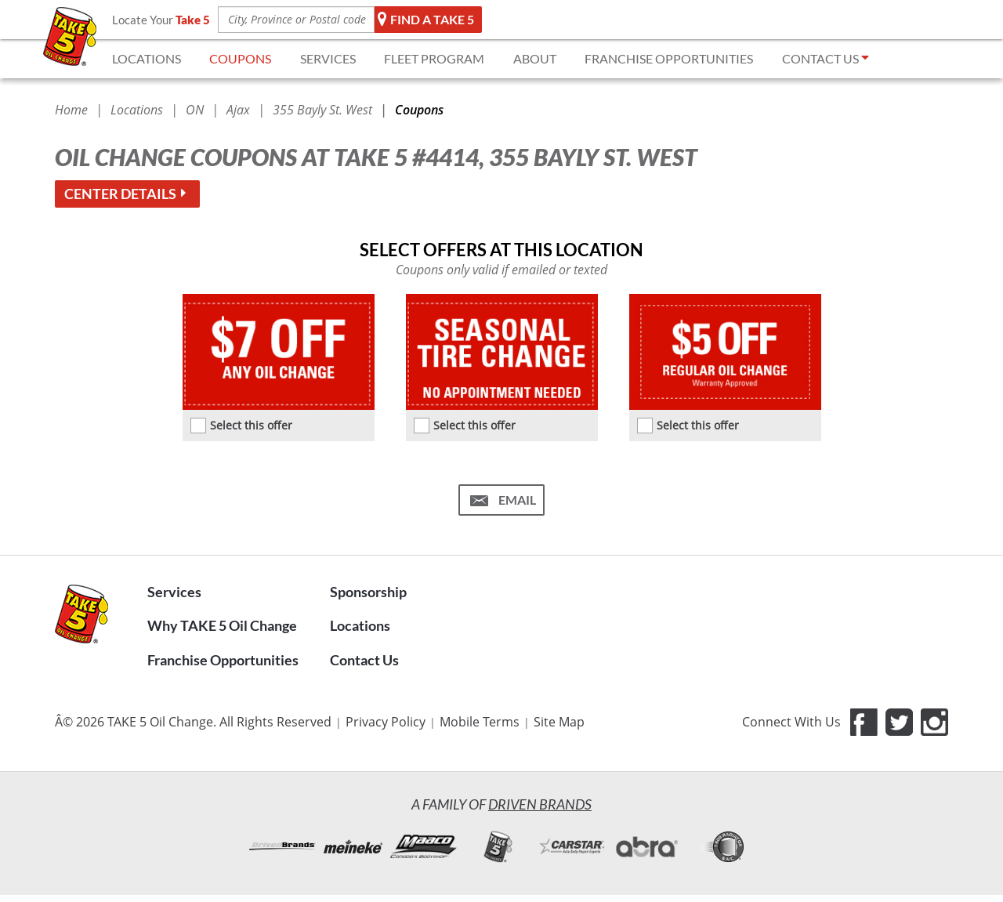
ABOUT (534, 58)
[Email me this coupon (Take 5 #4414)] (501, 500)
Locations (360, 625)
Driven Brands (540, 804)
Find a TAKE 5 (426, 19)
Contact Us (364, 659)
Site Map (559, 721)
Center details (127, 194)
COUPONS (240, 58)
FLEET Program (434, 58)
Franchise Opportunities (223, 659)
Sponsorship (368, 591)
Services (174, 591)
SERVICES (328, 58)
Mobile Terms (480, 721)
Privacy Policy (385, 721)
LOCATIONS (146, 58)
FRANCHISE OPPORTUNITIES (669, 58)
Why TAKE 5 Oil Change (222, 625)
